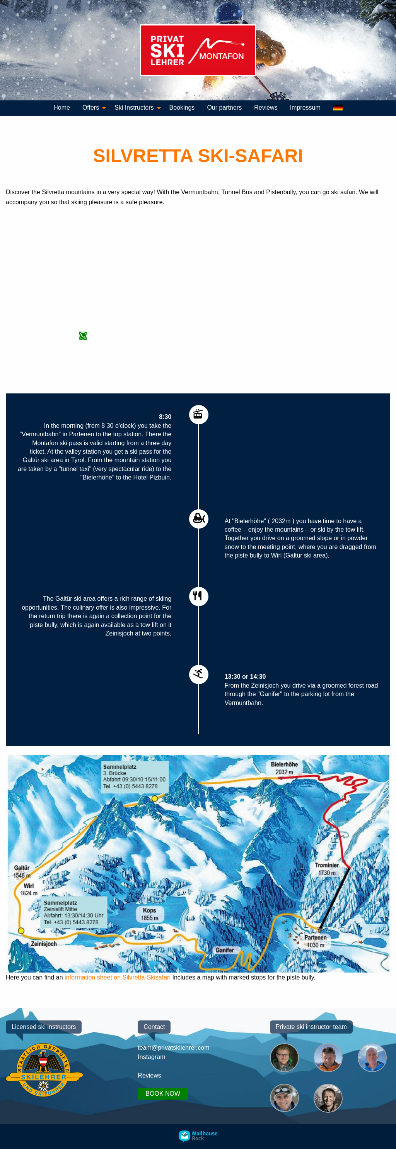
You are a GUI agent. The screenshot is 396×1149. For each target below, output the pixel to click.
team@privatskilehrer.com (173, 1047)
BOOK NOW (162, 1094)
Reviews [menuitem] (265, 107)
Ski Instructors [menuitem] (134, 107)
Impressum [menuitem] (305, 107)
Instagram (151, 1056)
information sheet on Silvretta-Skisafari (118, 977)
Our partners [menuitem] (224, 107)
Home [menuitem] (61, 107)
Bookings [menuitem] (182, 107)
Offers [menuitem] (90, 107)
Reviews (149, 1075)
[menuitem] (338, 108)
